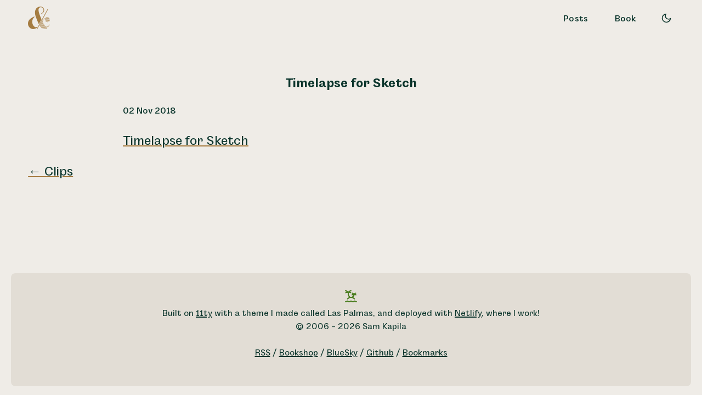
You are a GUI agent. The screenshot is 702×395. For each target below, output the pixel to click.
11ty (204, 313)
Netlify (468, 313)
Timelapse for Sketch (185, 141)
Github (380, 353)
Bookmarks (425, 353)
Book (626, 19)
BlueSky (342, 353)
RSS (262, 353)
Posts (575, 19)
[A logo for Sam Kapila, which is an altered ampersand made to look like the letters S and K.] (39, 17)
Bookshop (298, 353)
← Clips (50, 171)
